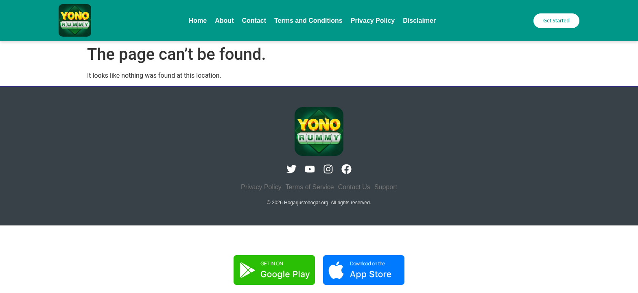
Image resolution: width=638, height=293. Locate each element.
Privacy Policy (373, 20)
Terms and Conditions (308, 20)
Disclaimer (419, 20)
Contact (254, 20)
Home (198, 20)
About (224, 20)
